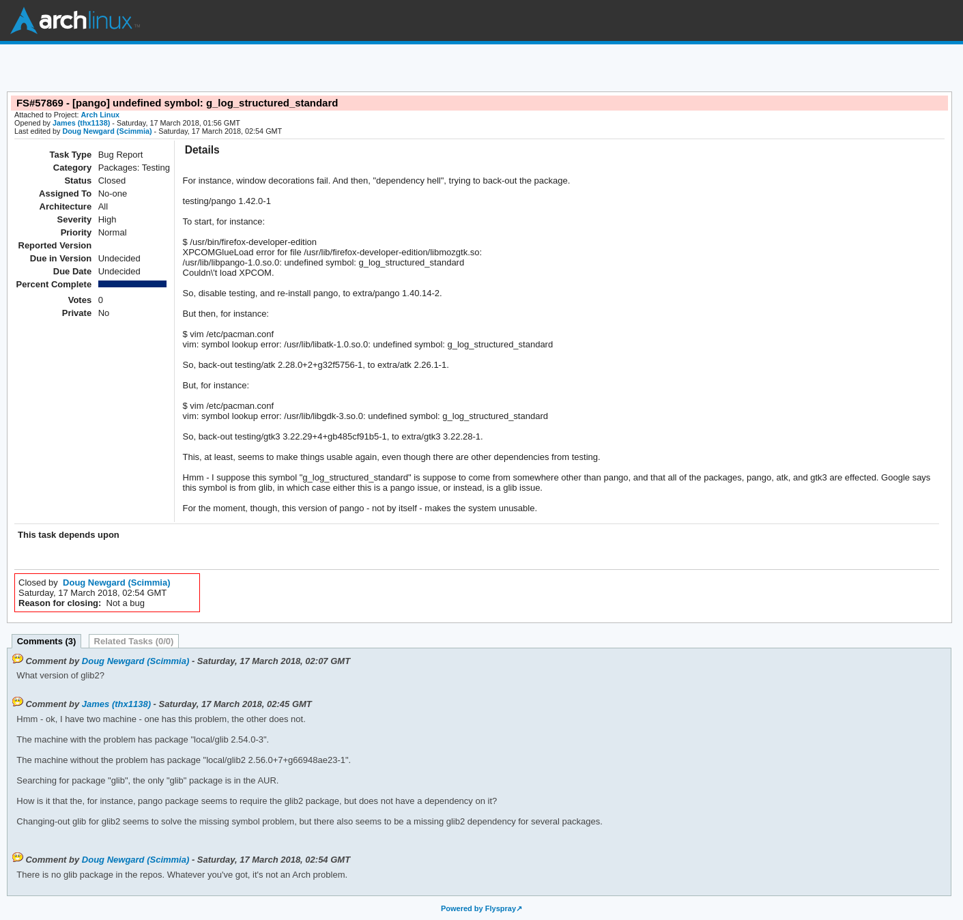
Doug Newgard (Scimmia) (107, 131)
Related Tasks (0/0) (134, 641)
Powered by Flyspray (478, 908)
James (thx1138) (81, 123)
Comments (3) (46, 641)
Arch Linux (75, 20)
